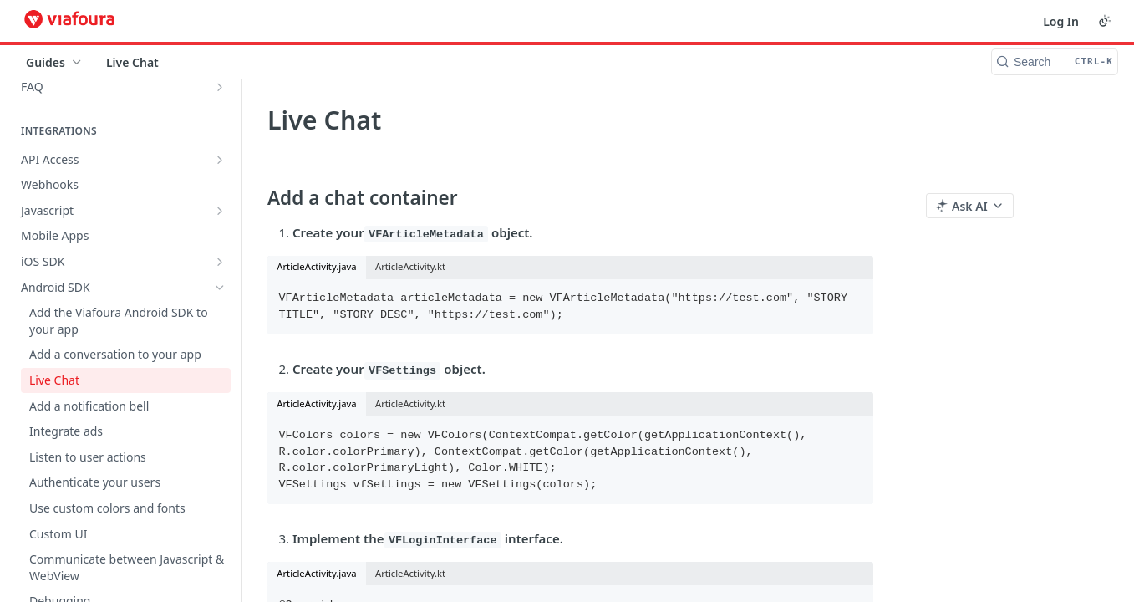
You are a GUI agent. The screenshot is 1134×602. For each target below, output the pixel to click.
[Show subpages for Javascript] (219, 210)
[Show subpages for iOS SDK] (219, 261)
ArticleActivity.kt (410, 266)
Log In (1061, 21)
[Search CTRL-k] (1054, 61)
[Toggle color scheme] (1104, 20)
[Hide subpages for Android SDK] (219, 287)
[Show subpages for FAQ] (219, 87)
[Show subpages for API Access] (219, 159)
